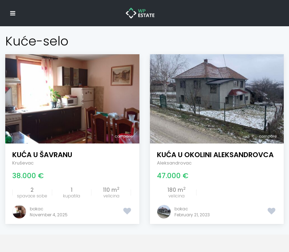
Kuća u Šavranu (42, 155)
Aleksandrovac (174, 163)
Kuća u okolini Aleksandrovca (215, 155)
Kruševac (23, 163)
